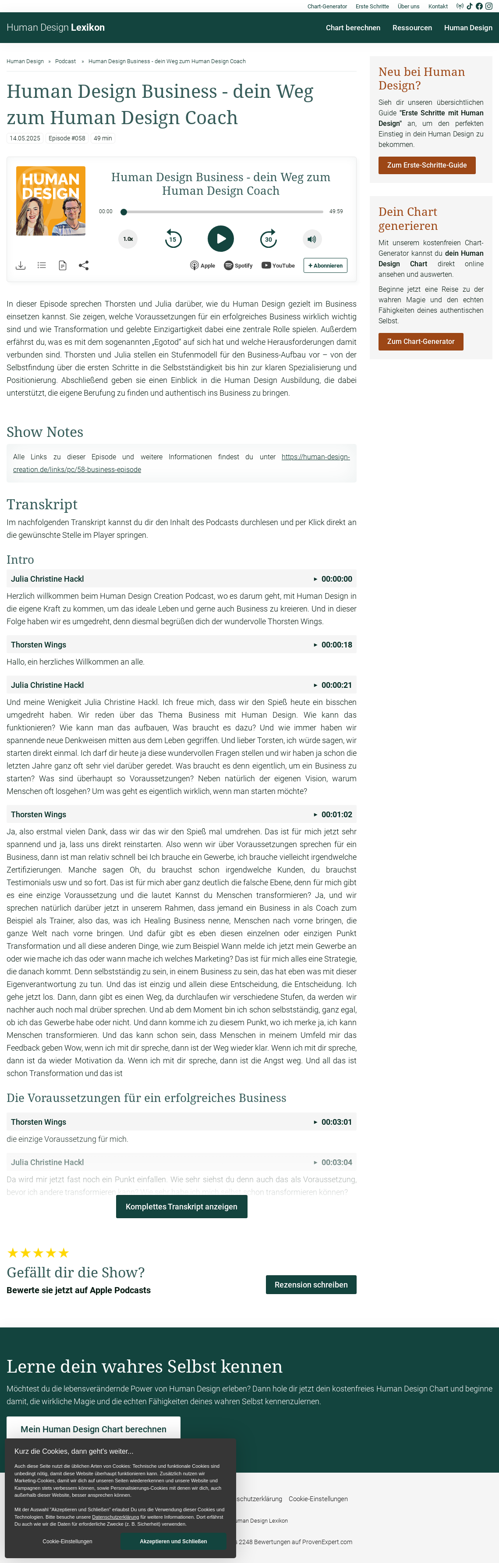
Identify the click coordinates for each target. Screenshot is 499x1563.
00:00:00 (181, 578)
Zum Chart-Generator (421, 341)
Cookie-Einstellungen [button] (67, 1541)
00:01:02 (181, 814)
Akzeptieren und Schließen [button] (173, 1541)
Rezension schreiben (311, 1284)
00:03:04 (181, 1162)
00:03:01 (181, 1122)
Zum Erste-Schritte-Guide (427, 165)
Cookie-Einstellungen (318, 1499)
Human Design (56, 27)
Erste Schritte (372, 6)
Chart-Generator (327, 6)
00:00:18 (181, 644)
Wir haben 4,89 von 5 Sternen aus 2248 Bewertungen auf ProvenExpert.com (249, 1541)
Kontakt (438, 6)
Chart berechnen (353, 27)
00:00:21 (181, 685)
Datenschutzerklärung (115, 1517)
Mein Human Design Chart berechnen (93, 1429)
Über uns (409, 6)
